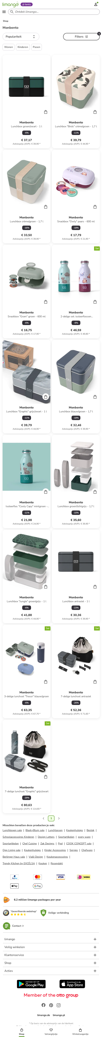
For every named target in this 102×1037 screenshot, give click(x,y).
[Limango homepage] (10, 4)
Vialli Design (36, 857)
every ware (84, 837)
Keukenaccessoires (57, 857)
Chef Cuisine (29, 843)
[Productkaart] (26, 101)
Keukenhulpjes (74, 830)
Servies (74, 850)
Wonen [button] (8, 47)
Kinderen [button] (23, 47)
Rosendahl (57, 863)
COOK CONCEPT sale (78, 843)
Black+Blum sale (35, 830)
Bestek (90, 830)
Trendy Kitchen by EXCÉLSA (19, 863)
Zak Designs (47, 843)
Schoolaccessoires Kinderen (18, 837)
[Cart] (45, 111)
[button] (21, 37)
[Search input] (53, 12)
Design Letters (46, 837)
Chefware (86, 850)
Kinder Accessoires (55, 850)
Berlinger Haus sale (14, 857)
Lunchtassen (55, 830)
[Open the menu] (4, 11)
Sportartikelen (66, 837)
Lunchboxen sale (12, 830)
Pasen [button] (36, 47)
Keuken (43, 863)
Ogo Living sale (11, 850)
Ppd (60, 843)
